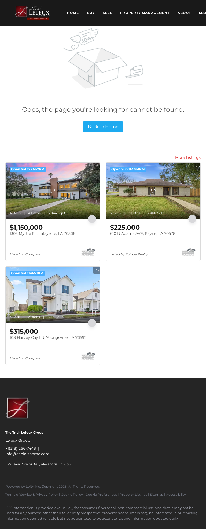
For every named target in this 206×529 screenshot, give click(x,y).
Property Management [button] (145, 13)
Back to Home (103, 126)
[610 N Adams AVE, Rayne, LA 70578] (153, 191)
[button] (32, 12)
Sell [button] (107, 13)
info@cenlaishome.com (27, 453)
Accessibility (176, 494)
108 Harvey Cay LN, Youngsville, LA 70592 (48, 337)
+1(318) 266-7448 (20, 448)
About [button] (184, 13)
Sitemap (156, 494)
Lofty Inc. (33, 486)
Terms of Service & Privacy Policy (31, 494)
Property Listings (133, 494)
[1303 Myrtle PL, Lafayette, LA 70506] (53, 191)
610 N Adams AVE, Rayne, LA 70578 (142, 233)
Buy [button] (91, 13)
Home (73, 13)
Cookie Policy (72, 494)
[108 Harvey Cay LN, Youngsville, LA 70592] (53, 295)
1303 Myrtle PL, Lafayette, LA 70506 (42, 233)
